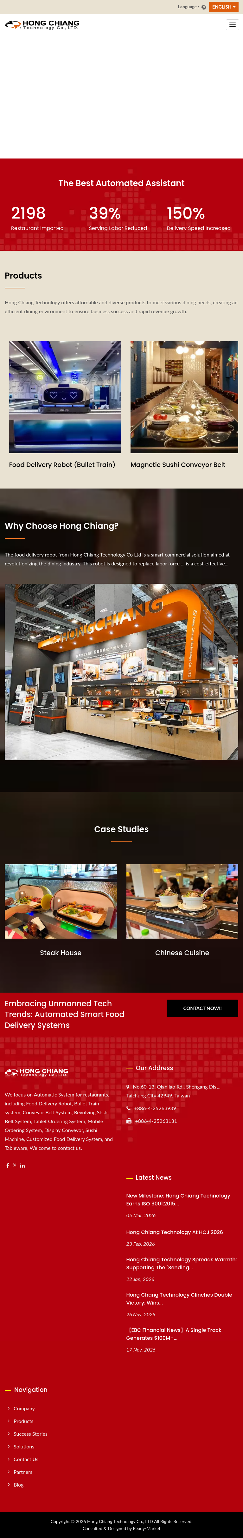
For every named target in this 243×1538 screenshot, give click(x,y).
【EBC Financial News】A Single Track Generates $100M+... (173, 1334)
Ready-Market (147, 1528)
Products (23, 1421)
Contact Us (26, 1459)
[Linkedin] (22, 1165)
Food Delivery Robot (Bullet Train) (179, 464)
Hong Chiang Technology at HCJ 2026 (174, 1232)
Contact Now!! (202, 1008)
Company (24, 1408)
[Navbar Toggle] (232, 24)
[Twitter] (14, 1165)
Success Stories (31, 1434)
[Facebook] (7, 1165)
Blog (18, 1484)
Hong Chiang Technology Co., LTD (120, 1521)
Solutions (24, 1446)
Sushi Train (22, 464)
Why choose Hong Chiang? (62, 526)
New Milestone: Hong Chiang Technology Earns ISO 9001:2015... (178, 1199)
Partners (23, 1472)
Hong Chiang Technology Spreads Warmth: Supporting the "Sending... (181, 1263)
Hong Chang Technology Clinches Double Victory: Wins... (179, 1298)
